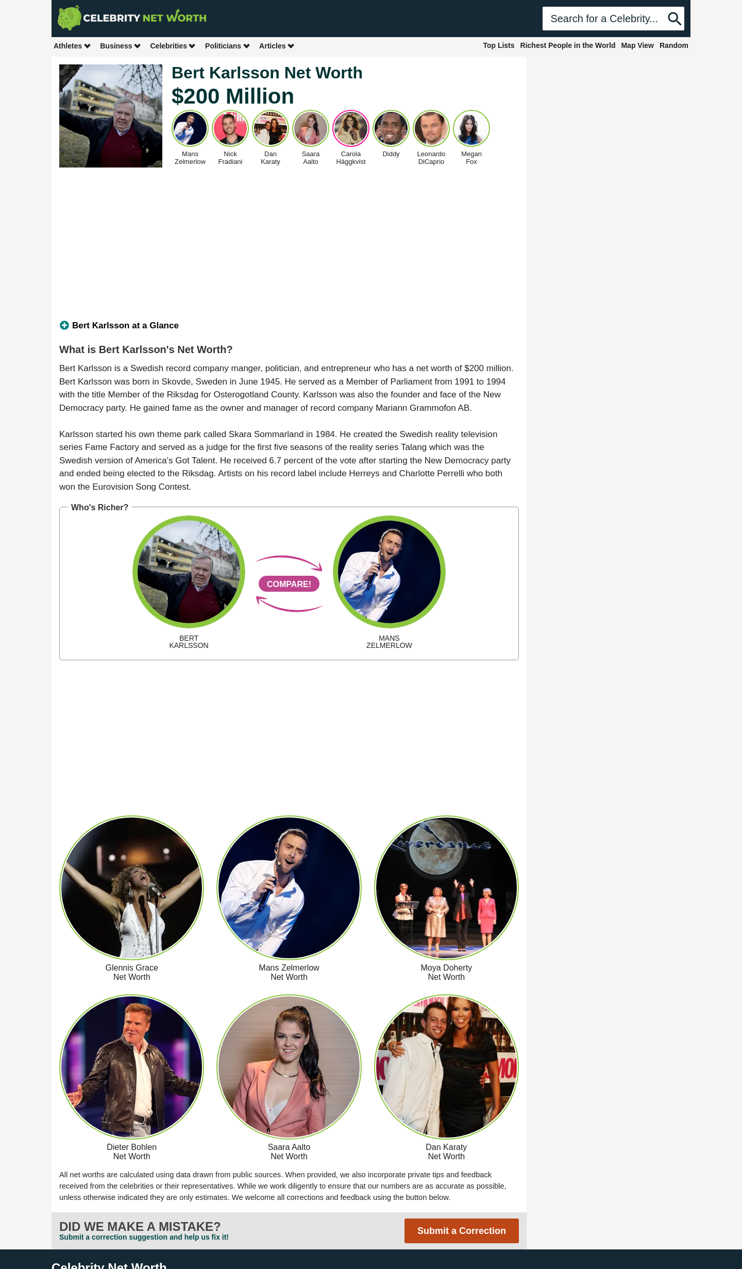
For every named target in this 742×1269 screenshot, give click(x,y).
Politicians (227, 45)
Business (120, 45)
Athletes (72, 45)
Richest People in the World (568, 45)
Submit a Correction (461, 1231)
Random (674, 45)
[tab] (289, 325)
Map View (637, 45)
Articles (277, 45)
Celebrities (173, 45)
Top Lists (498, 45)
